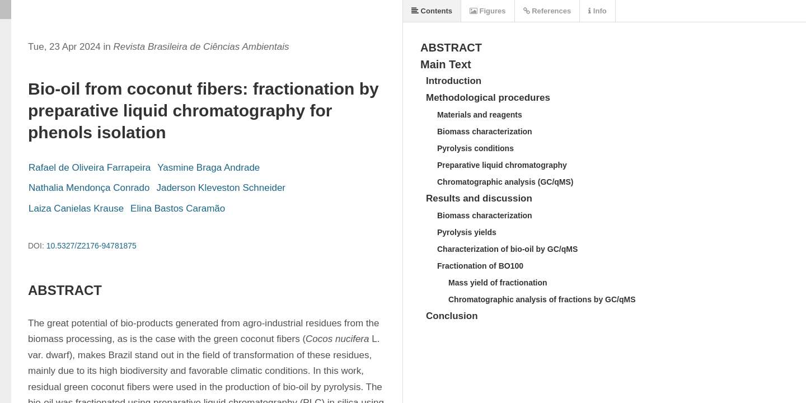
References (547, 11)
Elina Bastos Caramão (177, 208)
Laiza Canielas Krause (76, 208)
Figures (488, 11)
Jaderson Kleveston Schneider (220, 187)
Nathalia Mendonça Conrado (89, 187)
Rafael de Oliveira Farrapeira (90, 167)
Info (597, 11)
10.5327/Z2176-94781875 (91, 245)
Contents (431, 11)
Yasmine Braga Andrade (208, 167)
